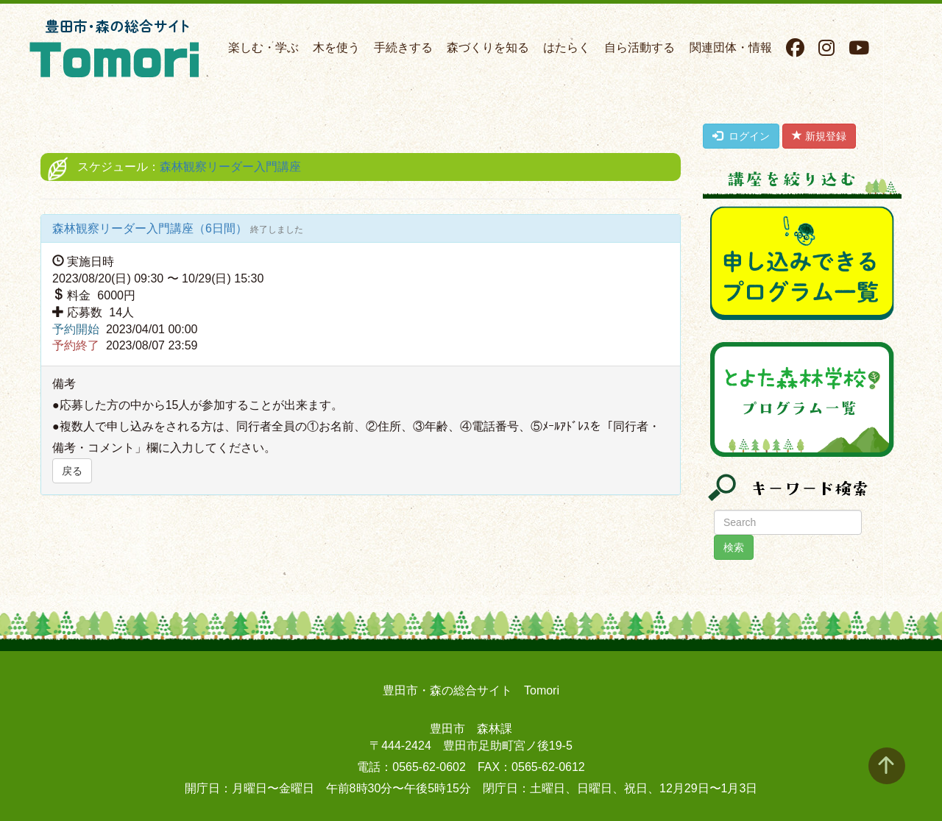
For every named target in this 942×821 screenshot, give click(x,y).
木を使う (336, 47)
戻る (72, 471)
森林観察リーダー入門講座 (230, 166)
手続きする (403, 47)
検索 (733, 547)
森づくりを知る (488, 47)
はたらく (566, 47)
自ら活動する (639, 47)
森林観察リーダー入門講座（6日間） (151, 228)
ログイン (741, 136)
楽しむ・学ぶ (263, 47)
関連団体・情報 (731, 47)
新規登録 (819, 136)
